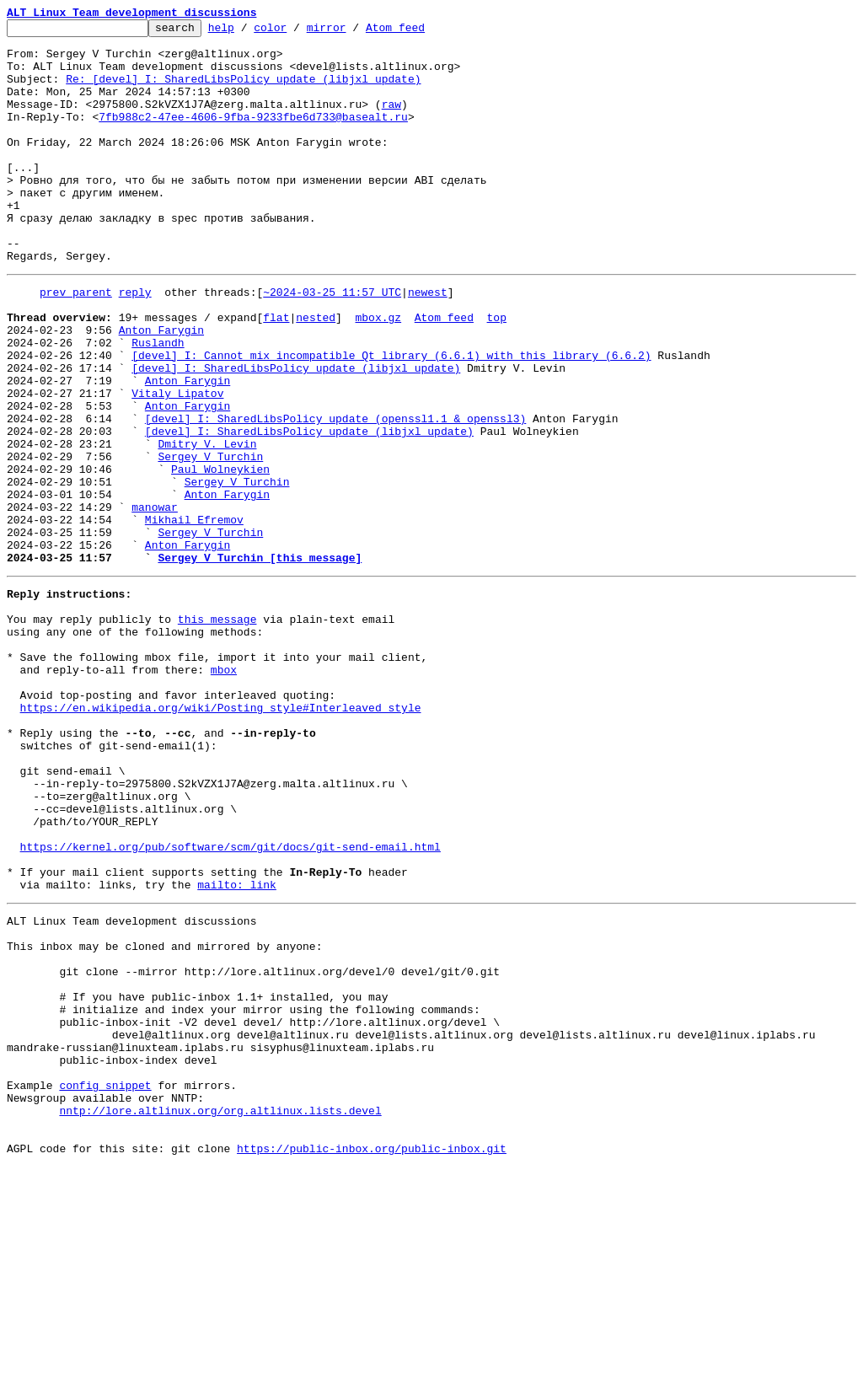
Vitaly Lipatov (177, 463)
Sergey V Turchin (210, 539)
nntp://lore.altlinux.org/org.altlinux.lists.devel (220, 1315)
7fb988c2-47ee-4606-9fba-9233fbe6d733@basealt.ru (253, 136)
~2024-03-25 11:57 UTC (332, 342)
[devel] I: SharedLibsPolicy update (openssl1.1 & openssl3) (335, 494)
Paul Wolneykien (220, 554)
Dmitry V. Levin (207, 524)
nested (315, 372)
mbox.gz (378, 372)
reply (135, 342)
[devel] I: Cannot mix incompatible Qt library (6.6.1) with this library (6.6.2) (391, 418)
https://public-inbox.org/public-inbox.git (372, 1360)
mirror (353, 32)
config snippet (105, 1284)
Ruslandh (157, 402)
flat (276, 372)
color (296, 32)
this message (217, 730)
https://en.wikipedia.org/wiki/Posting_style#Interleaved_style (220, 836)
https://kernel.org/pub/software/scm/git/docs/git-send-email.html (230, 1003)
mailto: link (236, 1048)
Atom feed (421, 32)
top (496, 372)
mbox (224, 790)
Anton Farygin (161, 387)
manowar (154, 600)
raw (391, 121)
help (247, 32)
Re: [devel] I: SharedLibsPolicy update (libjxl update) (243, 91)
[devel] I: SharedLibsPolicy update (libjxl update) (295, 433)
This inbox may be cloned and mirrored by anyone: (164, 1117)
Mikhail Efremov (194, 615)
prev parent (76, 342)
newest (428, 342)
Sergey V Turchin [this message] (260, 660)
